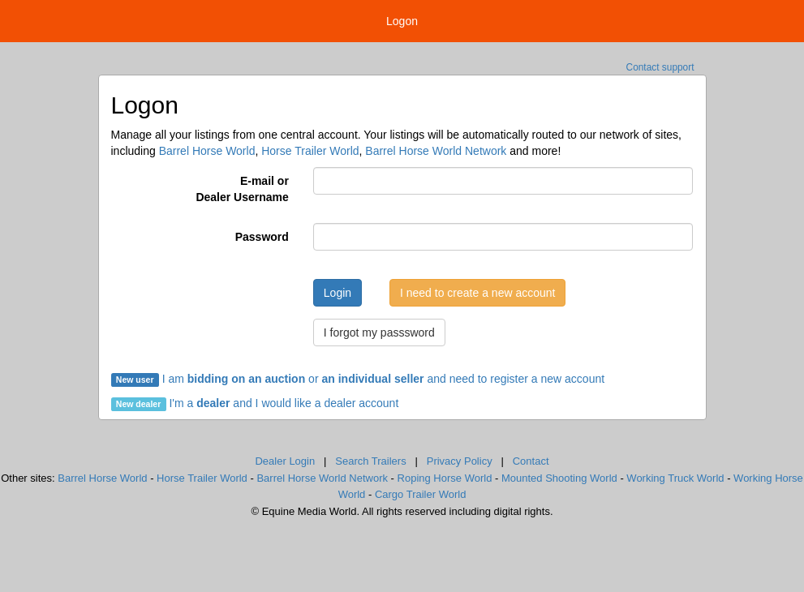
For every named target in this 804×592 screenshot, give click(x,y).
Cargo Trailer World (420, 494)
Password (262, 236)
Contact (531, 461)
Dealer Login (285, 461)
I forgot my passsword (379, 332)
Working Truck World (675, 478)
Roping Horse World (445, 478)
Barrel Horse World (207, 150)
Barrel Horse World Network (435, 150)
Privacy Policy (459, 461)
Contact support (660, 67)
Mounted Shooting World (559, 478)
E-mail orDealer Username (242, 189)
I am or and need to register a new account (358, 378)
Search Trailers (370, 461)
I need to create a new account (477, 292)
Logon (402, 21)
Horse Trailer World (310, 150)
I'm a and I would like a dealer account (283, 403)
